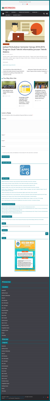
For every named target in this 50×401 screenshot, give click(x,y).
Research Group (17, 15)
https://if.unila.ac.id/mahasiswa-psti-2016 (10, 208)
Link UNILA (7, 15)
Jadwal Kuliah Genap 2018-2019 (9, 65)
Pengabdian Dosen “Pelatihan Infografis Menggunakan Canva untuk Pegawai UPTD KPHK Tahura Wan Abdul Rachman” (41, 94)
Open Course (4, 322)
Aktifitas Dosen (5, 293)
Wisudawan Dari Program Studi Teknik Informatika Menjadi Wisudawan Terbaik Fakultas (19, 196)
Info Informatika (6, 44)
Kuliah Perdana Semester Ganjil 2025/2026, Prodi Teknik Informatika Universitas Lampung (19, 183)
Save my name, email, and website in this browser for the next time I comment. (20, 152)
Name (3, 135)
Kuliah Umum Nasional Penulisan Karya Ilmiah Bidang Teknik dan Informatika (28, 219)
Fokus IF (3, 297)
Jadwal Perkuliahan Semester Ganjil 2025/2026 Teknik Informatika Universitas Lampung (19, 181)
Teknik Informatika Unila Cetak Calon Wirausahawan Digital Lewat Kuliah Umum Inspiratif (19, 192)
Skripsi (3, 332)
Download (34, 12)
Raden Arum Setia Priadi (6, 219)
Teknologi (4, 335)
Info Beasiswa (4, 300)
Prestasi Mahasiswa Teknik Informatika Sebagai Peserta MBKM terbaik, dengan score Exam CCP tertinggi (22, 198)
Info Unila (4, 307)
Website (3, 146)
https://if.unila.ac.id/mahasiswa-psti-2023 (14, 212)
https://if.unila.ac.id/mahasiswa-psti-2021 (26, 211)
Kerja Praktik (4, 312)
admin (12, 54)
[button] (9, 12)
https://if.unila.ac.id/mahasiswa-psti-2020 (10, 211)
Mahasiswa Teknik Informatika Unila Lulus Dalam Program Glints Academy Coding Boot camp (37, 71)
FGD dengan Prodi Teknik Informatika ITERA (8, 92)
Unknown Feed (6, 282)
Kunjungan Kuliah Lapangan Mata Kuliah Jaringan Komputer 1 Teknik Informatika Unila (24, 100)
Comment (4, 118)
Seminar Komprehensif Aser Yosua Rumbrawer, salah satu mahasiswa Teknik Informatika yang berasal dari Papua (24, 194)
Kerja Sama (4, 315)
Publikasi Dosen (5, 330)
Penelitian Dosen (5, 325)
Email (3, 140)
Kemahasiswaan (5, 310)
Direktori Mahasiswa (6, 295)
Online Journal (4, 320)
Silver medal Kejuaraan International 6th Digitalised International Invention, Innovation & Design (21, 200)
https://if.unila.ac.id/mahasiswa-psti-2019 (14, 209)
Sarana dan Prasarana (24, 12)
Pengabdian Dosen (5, 327)
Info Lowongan (5, 305)
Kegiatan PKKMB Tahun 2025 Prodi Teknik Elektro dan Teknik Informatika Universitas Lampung (20, 187)
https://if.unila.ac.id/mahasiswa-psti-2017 (26, 208)
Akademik (13, 12)
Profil (6, 12)
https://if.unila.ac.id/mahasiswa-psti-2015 (26, 206)
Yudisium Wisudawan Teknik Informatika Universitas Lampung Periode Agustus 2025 (18, 185)
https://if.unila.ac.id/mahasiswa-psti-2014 (10, 206)
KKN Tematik (4, 317)
